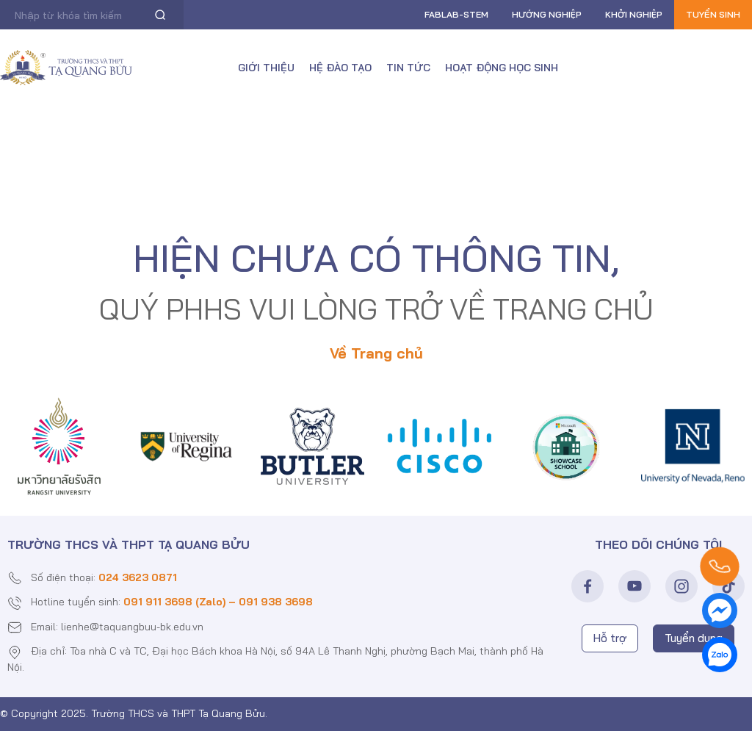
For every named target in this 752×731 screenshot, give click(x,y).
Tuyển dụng (694, 638)
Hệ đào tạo (340, 67)
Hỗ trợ (609, 638)
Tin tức (408, 67)
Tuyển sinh (713, 14)
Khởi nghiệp (633, 14)
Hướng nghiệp (547, 14)
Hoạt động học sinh (501, 67)
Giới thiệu (266, 67)
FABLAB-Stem (456, 14)
